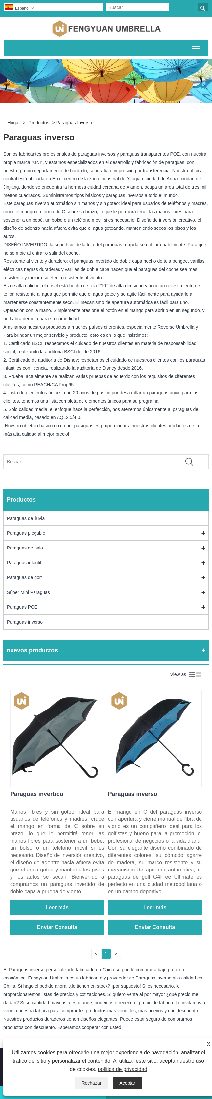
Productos (39, 122)
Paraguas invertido (36, 794)
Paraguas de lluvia (26, 518)
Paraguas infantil (24, 562)
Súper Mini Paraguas (28, 592)
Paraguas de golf (24, 577)
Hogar (14, 122)
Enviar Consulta (57, 927)
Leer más (57, 907)
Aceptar (127, 1083)
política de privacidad (122, 1069)
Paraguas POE (22, 607)
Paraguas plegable (26, 533)
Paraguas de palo (25, 547)
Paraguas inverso (74, 122)
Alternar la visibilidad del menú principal (196, 47)
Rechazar (91, 1083)
